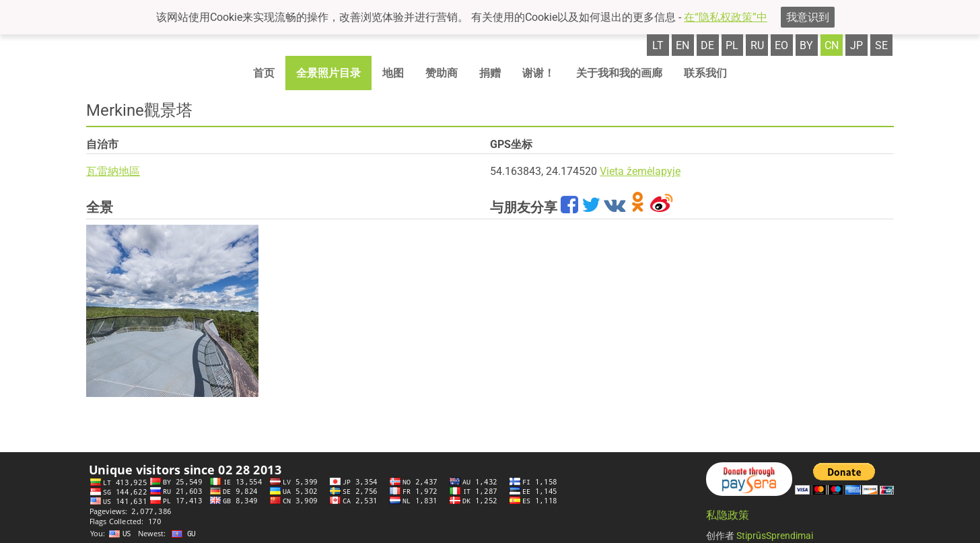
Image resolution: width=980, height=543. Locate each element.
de (707, 45)
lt (658, 45)
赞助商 (441, 73)
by (806, 45)
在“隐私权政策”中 (725, 17)
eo (781, 45)
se (881, 45)
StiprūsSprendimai (774, 535)
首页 (264, 73)
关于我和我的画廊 (619, 73)
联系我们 (705, 73)
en (682, 45)
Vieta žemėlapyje (640, 171)
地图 (393, 73)
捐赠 (490, 73)
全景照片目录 (328, 73)
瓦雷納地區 (113, 171)
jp (856, 45)
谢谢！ (538, 73)
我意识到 (807, 17)
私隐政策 (727, 515)
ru (757, 45)
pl (732, 45)
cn (832, 45)
